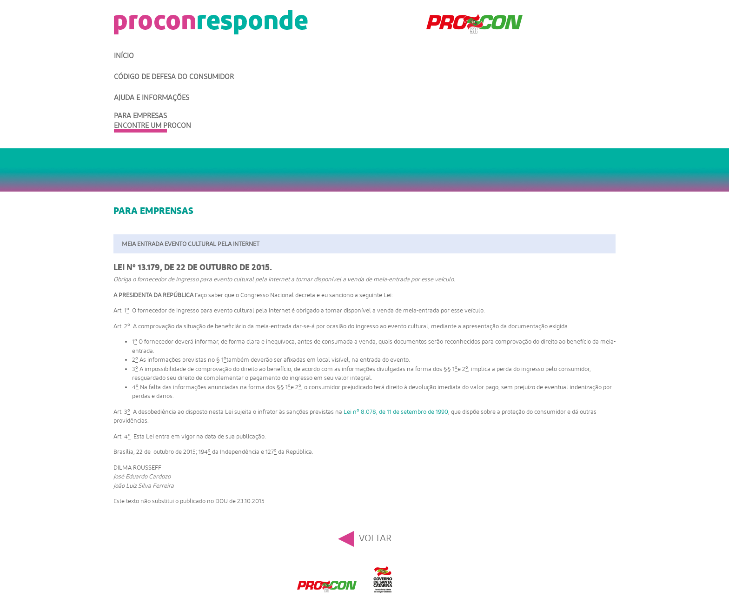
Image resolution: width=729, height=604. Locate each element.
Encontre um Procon (152, 125)
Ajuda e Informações (151, 97)
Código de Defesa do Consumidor (174, 77)
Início (124, 56)
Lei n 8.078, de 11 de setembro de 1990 (396, 411)
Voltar (375, 538)
